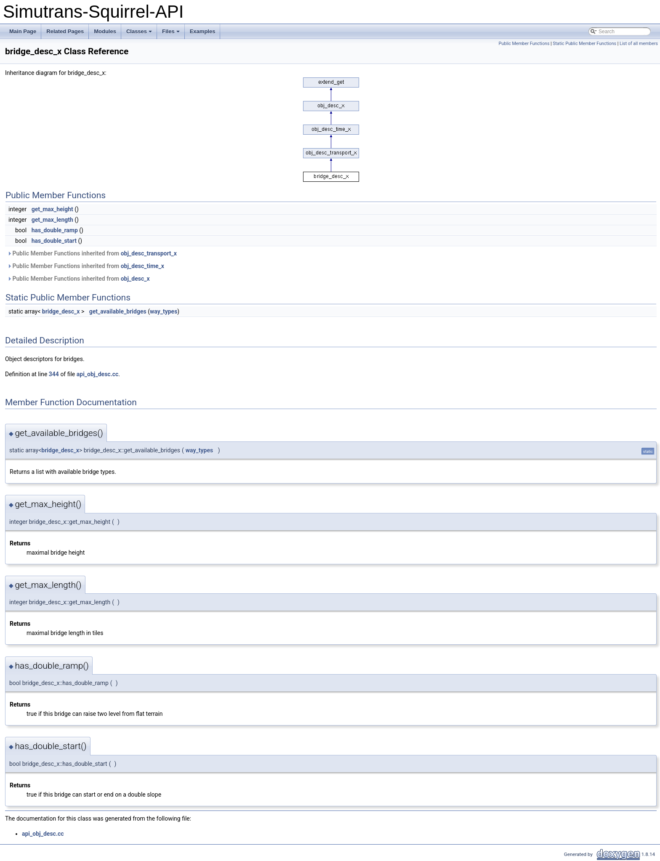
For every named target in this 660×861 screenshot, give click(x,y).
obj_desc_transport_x (149, 253)
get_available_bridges (117, 311)
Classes (139, 33)
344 (54, 374)
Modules (105, 31)
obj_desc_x (135, 278)
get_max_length (52, 219)
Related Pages (65, 31)
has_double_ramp (55, 230)
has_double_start (54, 240)
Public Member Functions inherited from (92, 253)
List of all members (639, 43)
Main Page (22, 31)
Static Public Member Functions (584, 43)
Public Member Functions (524, 43)
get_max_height (52, 209)
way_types (163, 311)
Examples (203, 31)
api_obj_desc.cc (98, 374)
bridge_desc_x (61, 311)
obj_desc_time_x (142, 266)
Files (171, 33)
